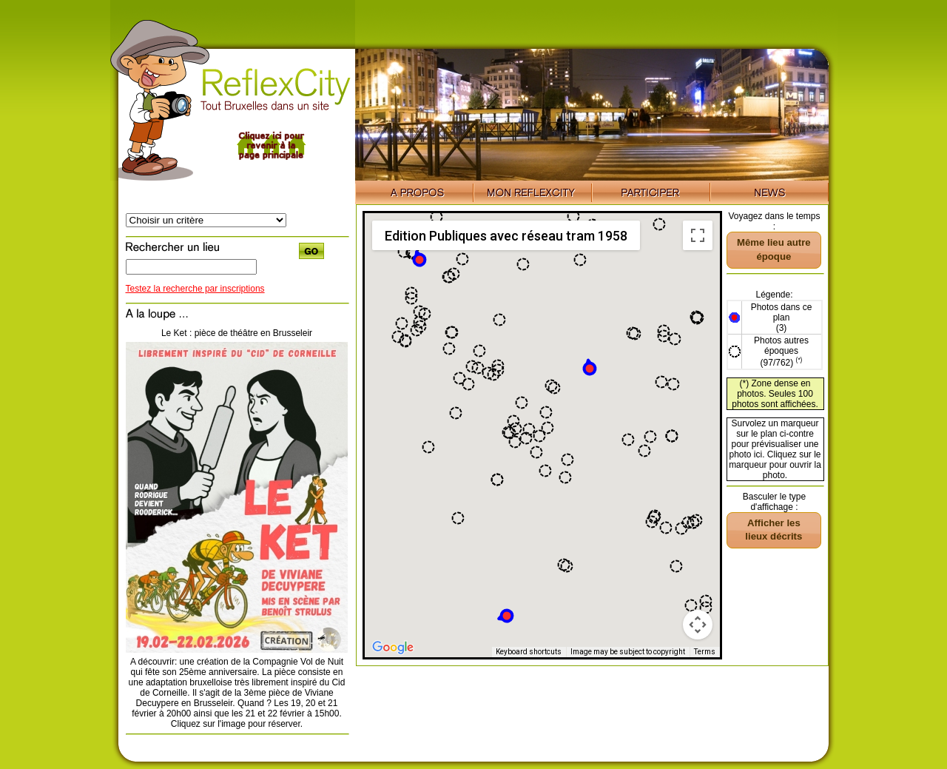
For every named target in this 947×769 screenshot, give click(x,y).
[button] (590, 367)
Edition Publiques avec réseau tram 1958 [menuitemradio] (506, 236)
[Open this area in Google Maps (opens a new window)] (392, 647)
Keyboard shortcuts (529, 652)
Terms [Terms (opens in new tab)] (704, 652)
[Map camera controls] (697, 624)
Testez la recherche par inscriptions (195, 288)
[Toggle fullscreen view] (697, 235)
